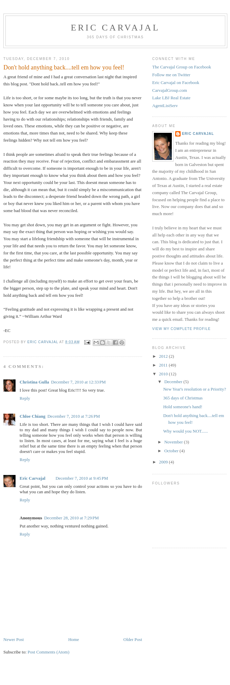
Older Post (132, 639)
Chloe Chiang (32, 416)
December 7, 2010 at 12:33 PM (78, 382)
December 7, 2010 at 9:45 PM (81, 478)
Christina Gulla (34, 382)
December (174, 381)
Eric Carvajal (115, 28)
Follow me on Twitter (171, 74)
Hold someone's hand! (182, 406)
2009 (164, 461)
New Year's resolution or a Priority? (194, 389)
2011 (164, 365)
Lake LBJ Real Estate (171, 97)
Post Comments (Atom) (49, 652)
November (174, 441)
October (172, 450)
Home (73, 639)
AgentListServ (165, 105)
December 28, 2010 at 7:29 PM (71, 517)
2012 (164, 356)
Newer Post (13, 639)
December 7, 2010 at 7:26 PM (73, 416)
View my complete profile (181, 329)
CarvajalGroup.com (169, 90)
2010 (164, 373)
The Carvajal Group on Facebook (181, 66)
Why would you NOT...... (185, 431)
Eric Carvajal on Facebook (175, 82)
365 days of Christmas (183, 397)
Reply (25, 398)
